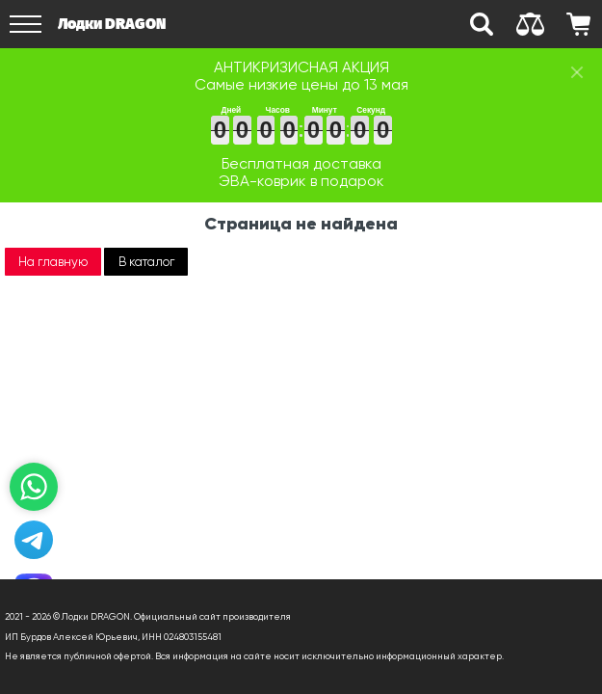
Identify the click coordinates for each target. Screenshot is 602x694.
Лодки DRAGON (112, 23)
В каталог (146, 261)
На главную (53, 261)
